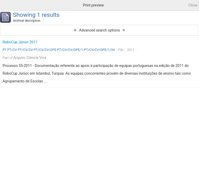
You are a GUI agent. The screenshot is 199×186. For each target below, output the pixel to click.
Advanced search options (99, 30)
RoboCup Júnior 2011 (20, 42)
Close (192, 5)
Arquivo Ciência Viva (29, 58)
